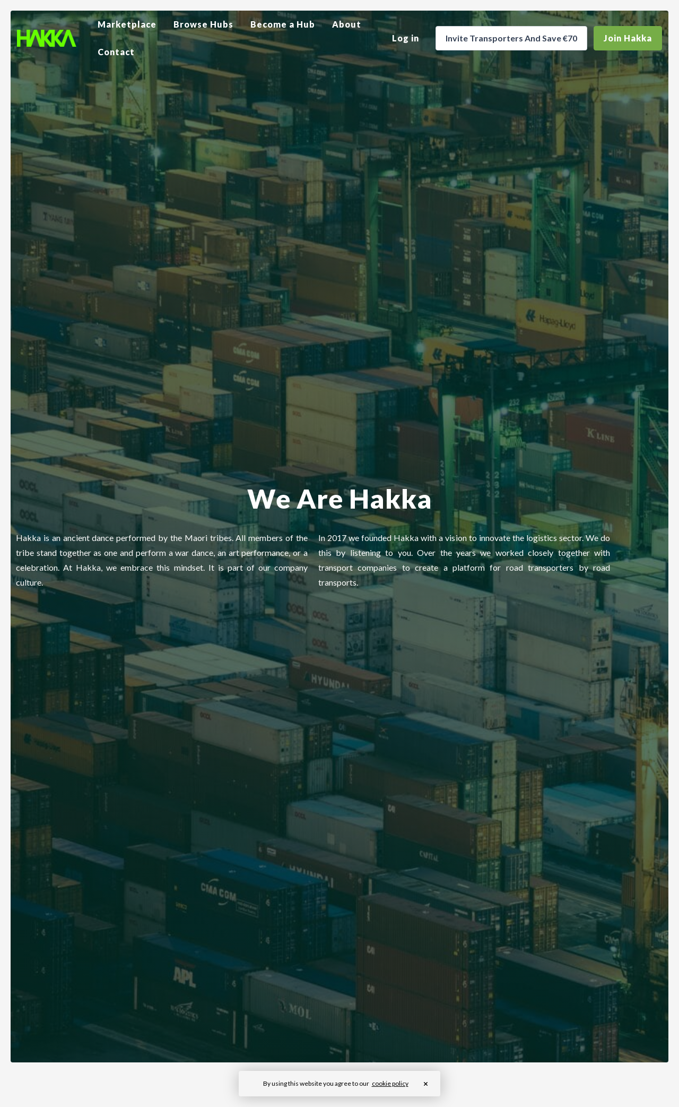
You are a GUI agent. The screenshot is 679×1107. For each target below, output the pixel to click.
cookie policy (390, 1083)
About (346, 24)
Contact (116, 52)
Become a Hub (282, 24)
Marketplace (127, 24)
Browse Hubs (203, 24)
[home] (46, 38)
